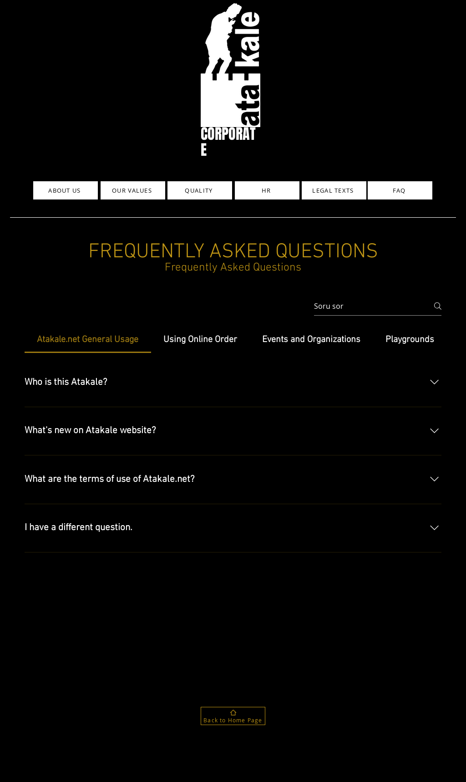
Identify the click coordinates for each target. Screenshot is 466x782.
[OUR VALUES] (133, 190)
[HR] (267, 190)
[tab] (88, 340)
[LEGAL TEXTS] (334, 190)
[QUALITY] (199, 190)
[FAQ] (400, 190)
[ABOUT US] (65, 190)
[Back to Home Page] (233, 716)
